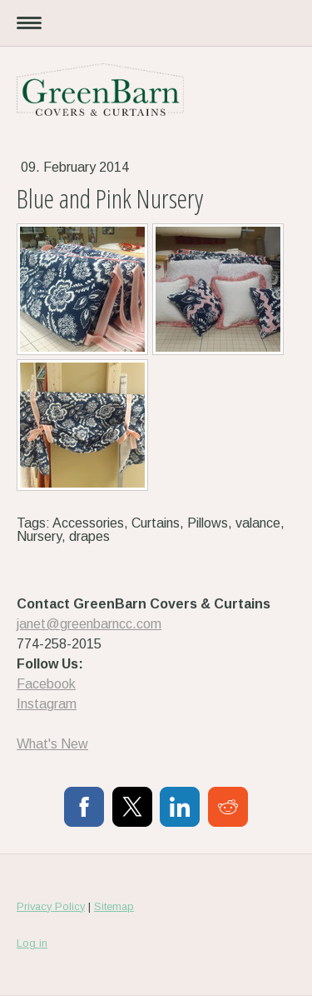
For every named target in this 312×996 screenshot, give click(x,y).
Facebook (46, 684)
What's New (52, 744)
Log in (32, 943)
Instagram (47, 704)
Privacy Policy (51, 906)
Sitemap (114, 906)
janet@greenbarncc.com (89, 624)
